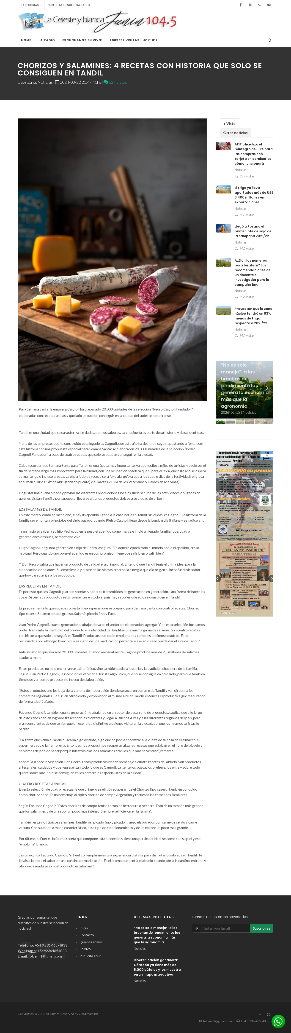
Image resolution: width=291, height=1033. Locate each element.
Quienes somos (91, 942)
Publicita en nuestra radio (68, 5)
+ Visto (229, 123)
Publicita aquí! (90, 956)
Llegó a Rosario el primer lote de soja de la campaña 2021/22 (253, 231)
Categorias (31, 5)
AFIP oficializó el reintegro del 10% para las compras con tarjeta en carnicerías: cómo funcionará (254, 154)
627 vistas (115, 82)
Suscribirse (261, 928)
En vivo (85, 949)
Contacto (87, 935)
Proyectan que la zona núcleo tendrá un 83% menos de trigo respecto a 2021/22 (253, 315)
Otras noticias (235, 132)
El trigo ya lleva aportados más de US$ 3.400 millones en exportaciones (254, 194)
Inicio (84, 928)
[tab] (229, 123)
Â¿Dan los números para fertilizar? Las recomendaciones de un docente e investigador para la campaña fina (253, 272)
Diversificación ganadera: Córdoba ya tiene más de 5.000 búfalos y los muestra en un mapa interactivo (157, 967)
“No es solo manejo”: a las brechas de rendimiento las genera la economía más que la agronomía (157, 935)
